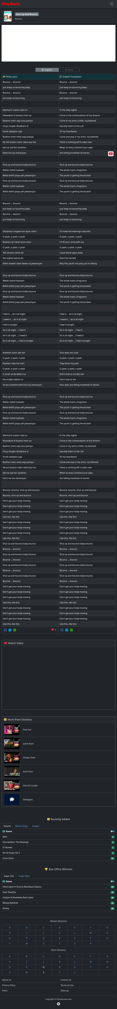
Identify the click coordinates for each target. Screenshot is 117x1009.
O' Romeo (7, 847)
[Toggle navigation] (111, 3)
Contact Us (66, 979)
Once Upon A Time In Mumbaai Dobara (22, 886)
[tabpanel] (58, 845)
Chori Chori (8, 858)
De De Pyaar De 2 (11, 852)
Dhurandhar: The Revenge (15, 842)
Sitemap (65, 990)
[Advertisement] (58, 43)
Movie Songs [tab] (21, 826)
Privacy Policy (8, 985)
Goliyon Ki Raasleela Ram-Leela (18, 897)
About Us (6, 979)
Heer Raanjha (9, 892)
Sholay (6, 908)
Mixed (69, 70)
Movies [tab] (7, 826)
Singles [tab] (35, 826)
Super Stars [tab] (24, 876)
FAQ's (4, 990)
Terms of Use (67, 985)
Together (47, 70)
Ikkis (5, 836)
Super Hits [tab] (9, 876)
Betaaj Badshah (10, 902)
